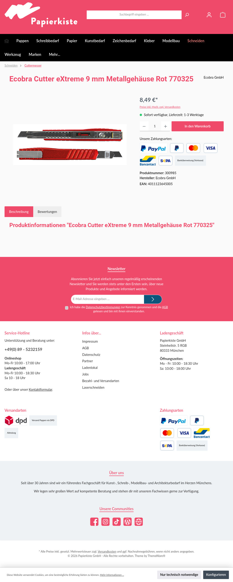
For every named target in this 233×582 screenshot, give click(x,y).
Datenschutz (91, 355)
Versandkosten (107, 551)
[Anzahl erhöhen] (165, 126)
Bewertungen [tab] (47, 212)
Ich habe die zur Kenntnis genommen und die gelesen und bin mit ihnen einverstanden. (119, 309)
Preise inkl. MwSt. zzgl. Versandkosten (160, 106)
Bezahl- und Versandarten (100, 381)
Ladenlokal (90, 368)
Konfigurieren (216, 575)
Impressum (90, 341)
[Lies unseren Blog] (127, 522)
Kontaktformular (40, 389)
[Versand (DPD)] (16, 420)
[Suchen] (187, 14)
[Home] (10, 41)
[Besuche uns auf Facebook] (94, 522)
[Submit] (153, 299)
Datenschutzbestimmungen (103, 307)
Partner (87, 361)
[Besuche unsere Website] (139, 522)
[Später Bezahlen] (177, 148)
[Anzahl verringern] (144, 126)
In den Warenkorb (197, 126)
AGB (165, 307)
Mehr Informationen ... (112, 574)
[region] (70, 145)
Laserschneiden (93, 387)
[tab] (19, 211)
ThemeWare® (156, 556)
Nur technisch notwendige (179, 575)
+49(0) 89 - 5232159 (23, 349)
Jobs (85, 374)
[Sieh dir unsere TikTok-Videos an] (116, 522)
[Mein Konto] (209, 14)
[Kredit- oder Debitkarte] (202, 148)
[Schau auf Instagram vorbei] (105, 522)
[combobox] (134, 14)
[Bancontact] (148, 160)
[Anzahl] (154, 126)
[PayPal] (153, 148)
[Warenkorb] (222, 14)
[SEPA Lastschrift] (165, 160)
